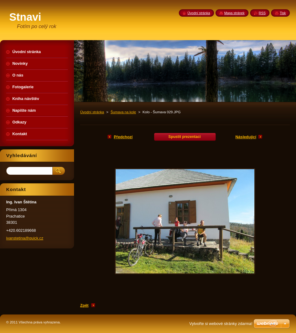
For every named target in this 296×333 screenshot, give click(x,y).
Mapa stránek (234, 13)
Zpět (84, 305)
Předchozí (123, 137)
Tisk (283, 13)
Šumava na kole (123, 112)
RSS (262, 13)
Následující (245, 137)
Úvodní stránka (92, 112)
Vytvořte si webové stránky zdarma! (221, 323)
